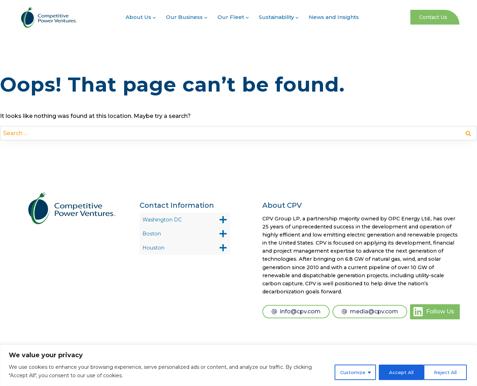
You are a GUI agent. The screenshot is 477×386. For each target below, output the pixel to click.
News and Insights (334, 17)
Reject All (397, 371)
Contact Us (433, 17)
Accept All (445, 371)
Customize (348, 371)
